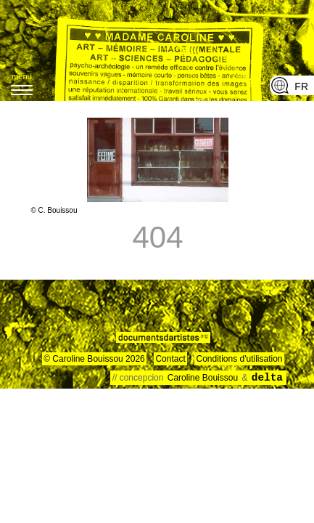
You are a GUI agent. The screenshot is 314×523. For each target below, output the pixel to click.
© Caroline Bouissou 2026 (94, 359)
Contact (170, 359)
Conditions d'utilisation (239, 359)
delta (267, 378)
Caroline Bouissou (204, 378)
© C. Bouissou (53, 210)
